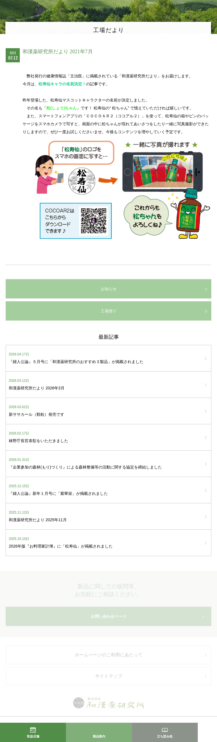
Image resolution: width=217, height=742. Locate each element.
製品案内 (99, 736)
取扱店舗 (33, 736)
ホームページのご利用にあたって (109, 656)
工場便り (109, 311)
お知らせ (109, 289)
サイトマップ (108, 677)
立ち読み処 (165, 736)
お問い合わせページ (108, 618)
